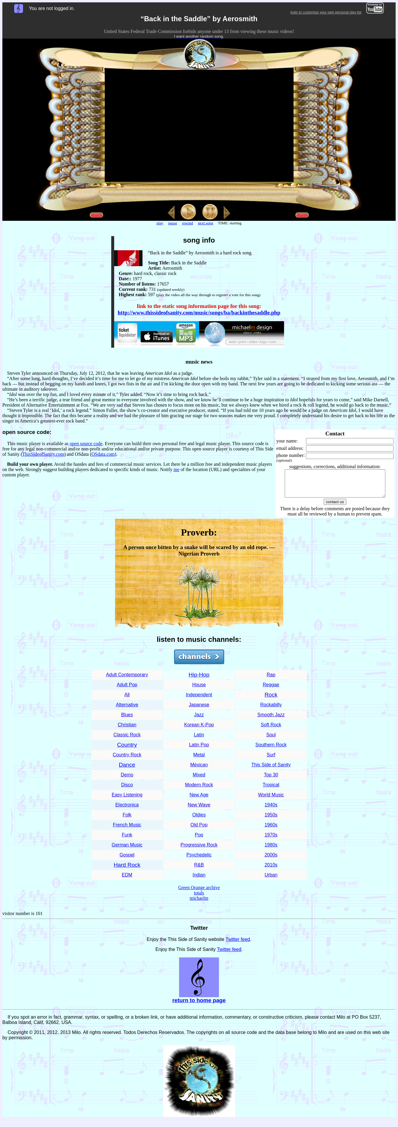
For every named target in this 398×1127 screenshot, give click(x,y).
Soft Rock (271, 729)
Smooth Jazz (270, 719)
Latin (199, 740)
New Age (198, 800)
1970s (271, 840)
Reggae (271, 689)
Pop (199, 840)
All (127, 699)
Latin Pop (199, 750)
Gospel (127, 860)
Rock (271, 700)
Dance (127, 770)
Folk (126, 820)
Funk (127, 840)
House (199, 689)
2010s (271, 870)
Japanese (199, 709)
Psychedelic (199, 860)
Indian (199, 880)
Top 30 (271, 780)
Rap (271, 679)
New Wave (199, 810)
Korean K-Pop (199, 729)
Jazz (199, 719)
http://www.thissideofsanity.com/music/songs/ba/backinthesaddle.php (199, 312)
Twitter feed (237, 944)
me (176, 469)
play (160, 223)
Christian (127, 729)
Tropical (271, 790)
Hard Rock (127, 870)
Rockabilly (271, 709)
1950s (271, 820)
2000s (271, 860)
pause (172, 223)
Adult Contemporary (127, 679)
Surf (271, 760)
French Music (127, 830)
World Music (271, 800)
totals (199, 898)
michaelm (199, 903)
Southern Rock (271, 750)
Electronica (127, 810)
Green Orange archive (199, 892)
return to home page (199, 1005)
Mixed (199, 780)
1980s (271, 850)
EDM (127, 880)
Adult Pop (127, 689)
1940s (271, 810)
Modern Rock (199, 790)
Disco (127, 790)
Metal (199, 760)
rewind (187, 223)
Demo (127, 780)
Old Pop (199, 830)
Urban (271, 880)
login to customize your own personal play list (325, 12)
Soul (271, 740)
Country (127, 750)
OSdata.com (103, 454)
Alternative (127, 709)
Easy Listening (127, 800)
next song (205, 223)
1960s (271, 830)
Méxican (199, 770)
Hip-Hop (199, 680)
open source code (86, 443)
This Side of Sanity (271, 770)
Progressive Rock (199, 850)
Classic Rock (126, 740)
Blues (127, 719)
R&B (199, 870)
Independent (199, 699)
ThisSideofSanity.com (43, 454)
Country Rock (127, 760)
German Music (127, 850)
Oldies (199, 820)
